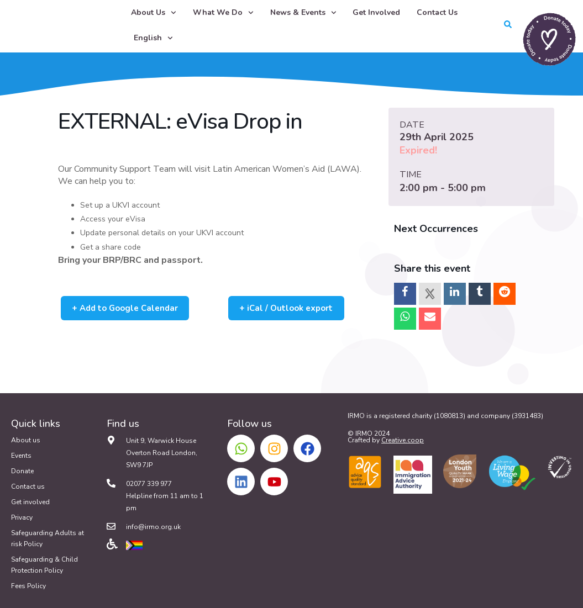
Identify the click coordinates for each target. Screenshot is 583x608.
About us (25, 440)
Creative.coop (402, 440)
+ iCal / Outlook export (293, 308)
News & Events (303, 12)
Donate (22, 471)
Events (21, 455)
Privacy (22, 517)
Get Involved (376, 12)
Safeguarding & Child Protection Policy (44, 565)
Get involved (30, 502)
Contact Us (437, 12)
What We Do (223, 12)
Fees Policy (28, 585)
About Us (153, 12)
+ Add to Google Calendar (132, 308)
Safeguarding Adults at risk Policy (47, 538)
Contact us (28, 486)
